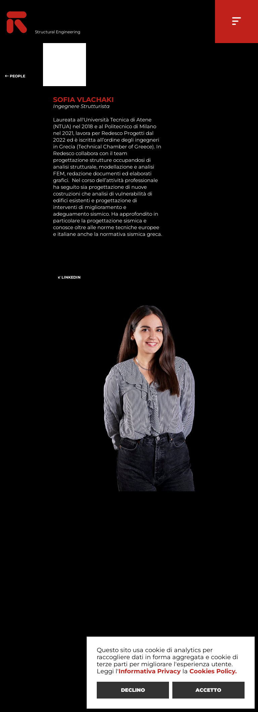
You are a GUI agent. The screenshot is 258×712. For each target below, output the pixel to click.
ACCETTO (208, 690)
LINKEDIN (74, 265)
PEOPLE (21, 64)
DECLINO (133, 690)
